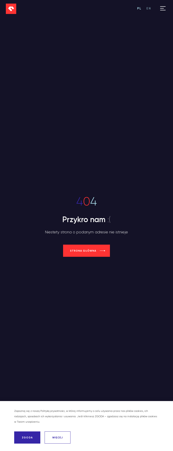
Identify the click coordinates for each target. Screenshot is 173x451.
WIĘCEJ (57, 437)
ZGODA (27, 437)
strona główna (83, 250)
